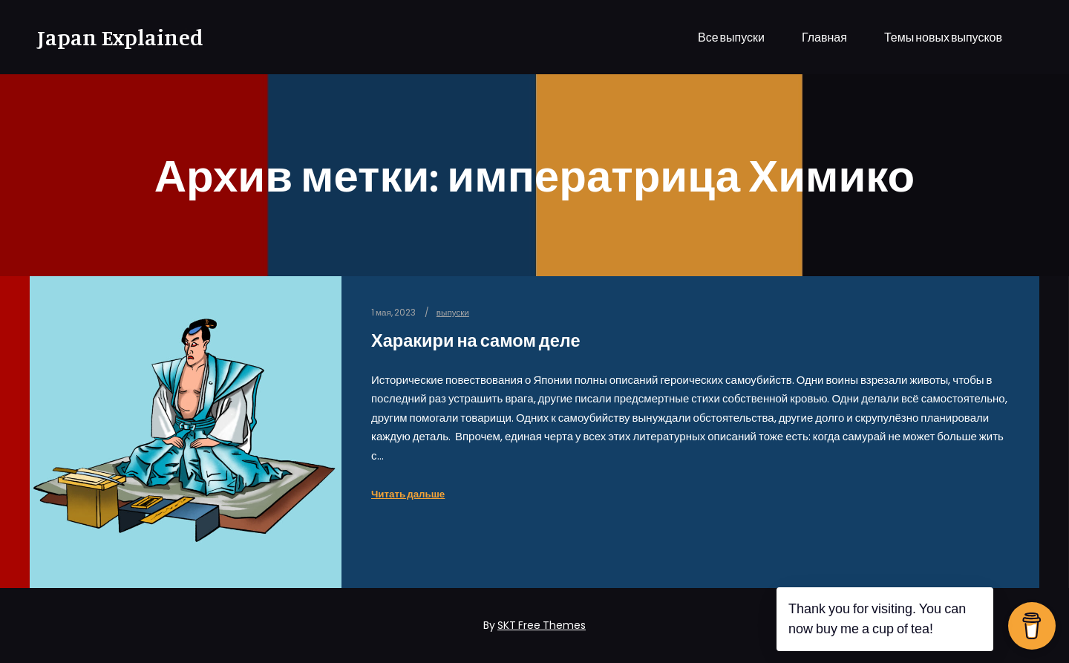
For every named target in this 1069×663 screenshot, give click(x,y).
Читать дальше (408, 494)
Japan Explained (111, 37)
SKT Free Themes (541, 625)
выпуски (453, 313)
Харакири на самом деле (476, 340)
